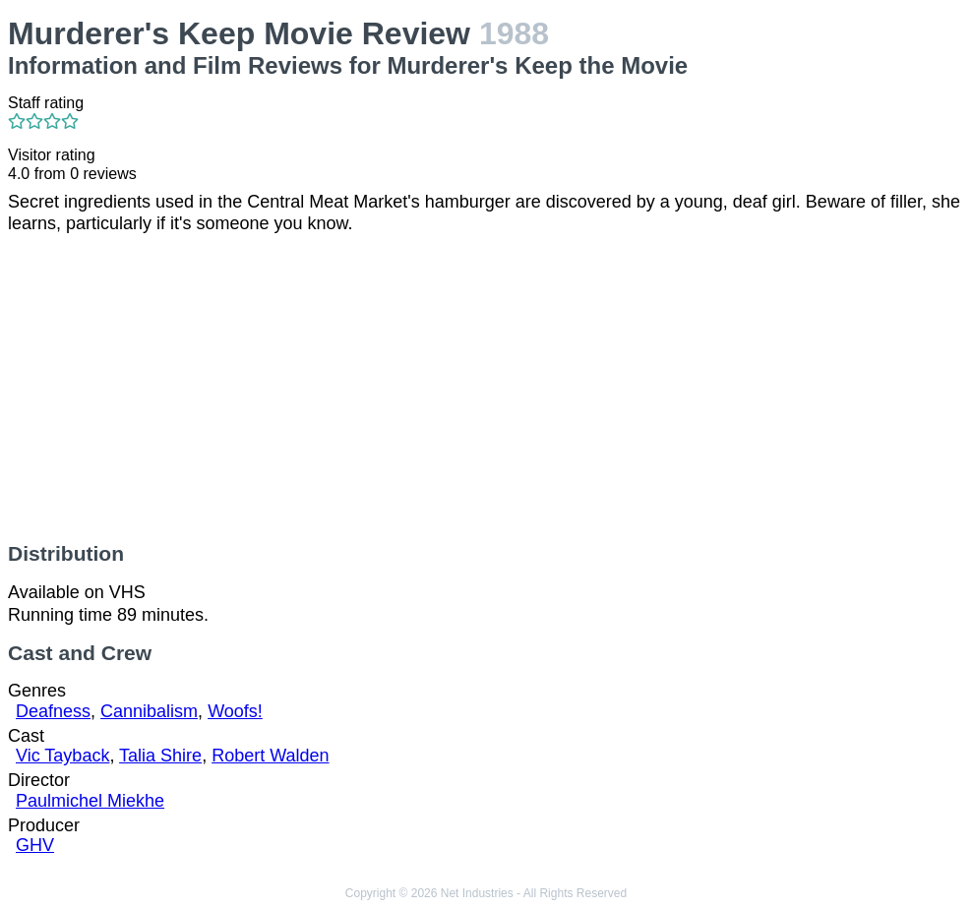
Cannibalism (149, 711)
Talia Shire (160, 755)
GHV (35, 845)
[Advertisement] (486, 388)
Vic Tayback (62, 755)
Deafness (53, 711)
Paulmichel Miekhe (90, 801)
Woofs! (235, 711)
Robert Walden (270, 755)
